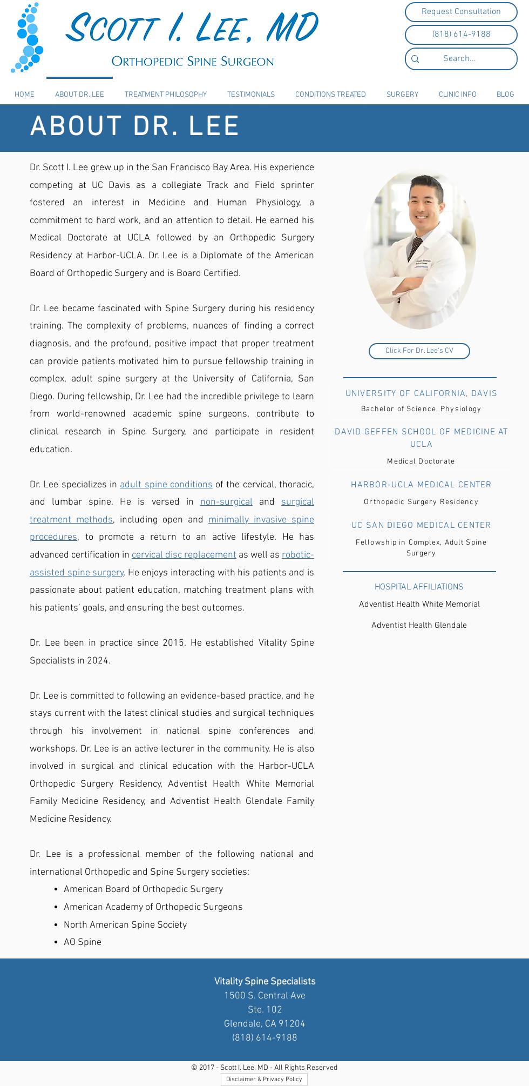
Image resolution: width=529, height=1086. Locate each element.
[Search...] (459, 59)
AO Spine (82, 942)
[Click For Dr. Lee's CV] (419, 351)
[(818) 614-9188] (461, 35)
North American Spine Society (125, 925)
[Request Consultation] (461, 12)
